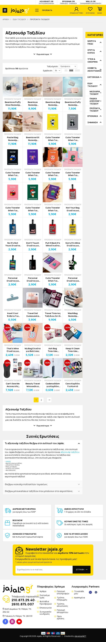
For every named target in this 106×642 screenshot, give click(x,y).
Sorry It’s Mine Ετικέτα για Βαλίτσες (72, 244)
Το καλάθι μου (79, 592)
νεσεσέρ (8, 461)
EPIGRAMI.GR (68, 2)
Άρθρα (43, 591)
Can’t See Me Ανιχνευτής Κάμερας (13, 385)
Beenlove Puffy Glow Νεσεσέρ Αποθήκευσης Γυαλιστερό (13, 103)
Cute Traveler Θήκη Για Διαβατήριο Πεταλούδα (32, 174)
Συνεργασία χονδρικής (45, 613)
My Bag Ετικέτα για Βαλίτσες (33, 350)
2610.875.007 (23, 604)
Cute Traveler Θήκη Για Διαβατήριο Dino (72, 174)
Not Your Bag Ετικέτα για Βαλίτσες (73, 209)
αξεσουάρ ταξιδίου (70, 452)
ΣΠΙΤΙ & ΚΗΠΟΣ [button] (91, 51)
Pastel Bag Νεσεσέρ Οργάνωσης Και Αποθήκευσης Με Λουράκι (13, 138)
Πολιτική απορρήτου (62, 611)
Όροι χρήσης (60, 617)
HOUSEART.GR (46, 2)
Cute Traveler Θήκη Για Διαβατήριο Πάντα (72, 138)
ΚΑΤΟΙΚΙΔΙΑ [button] (93, 77)
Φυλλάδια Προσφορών (46, 602)
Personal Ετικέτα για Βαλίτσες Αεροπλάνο (33, 279)
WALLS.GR (90, 2)
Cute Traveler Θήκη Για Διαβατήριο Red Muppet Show (12, 209)
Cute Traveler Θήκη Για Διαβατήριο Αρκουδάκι (52, 279)
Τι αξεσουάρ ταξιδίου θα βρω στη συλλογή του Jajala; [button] (34, 443)
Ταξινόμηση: (52, 66)
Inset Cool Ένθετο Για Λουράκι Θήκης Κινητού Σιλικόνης (13, 314)
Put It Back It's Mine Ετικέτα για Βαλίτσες (52, 244)
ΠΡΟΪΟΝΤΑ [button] (47, 10)
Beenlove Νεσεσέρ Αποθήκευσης (32, 103)
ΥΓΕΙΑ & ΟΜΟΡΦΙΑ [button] (93, 60)
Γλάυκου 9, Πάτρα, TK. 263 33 (18, 616)
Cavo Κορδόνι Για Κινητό (72, 385)
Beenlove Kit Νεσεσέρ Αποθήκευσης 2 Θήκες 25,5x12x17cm (32, 138)
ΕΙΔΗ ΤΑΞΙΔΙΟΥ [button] (93, 85)
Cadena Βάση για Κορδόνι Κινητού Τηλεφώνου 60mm (53, 385)
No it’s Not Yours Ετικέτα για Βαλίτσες (12, 244)
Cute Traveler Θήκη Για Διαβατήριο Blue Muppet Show (12, 174)
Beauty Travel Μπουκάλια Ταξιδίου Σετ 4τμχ (33, 385)
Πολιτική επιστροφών (63, 592)
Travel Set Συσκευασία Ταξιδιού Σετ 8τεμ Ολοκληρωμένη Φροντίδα (33, 314)
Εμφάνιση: (48, 70)
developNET (80, 636)
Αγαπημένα (79, 597)
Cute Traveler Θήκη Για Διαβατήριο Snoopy (52, 138)
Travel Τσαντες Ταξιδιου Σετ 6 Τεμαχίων (53, 314)
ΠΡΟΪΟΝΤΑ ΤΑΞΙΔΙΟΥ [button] (95, 109)
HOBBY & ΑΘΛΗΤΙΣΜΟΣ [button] (94, 69)
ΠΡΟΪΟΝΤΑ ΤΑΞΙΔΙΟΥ (12, 99)
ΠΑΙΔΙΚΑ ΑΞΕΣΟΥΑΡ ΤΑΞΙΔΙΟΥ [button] (95, 101)
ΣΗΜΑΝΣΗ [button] (93, 122)
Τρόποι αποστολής (62, 605)
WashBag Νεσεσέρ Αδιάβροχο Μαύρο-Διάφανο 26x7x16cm (73, 314)
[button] (99, 10)
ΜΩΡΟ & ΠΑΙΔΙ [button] (92, 42)
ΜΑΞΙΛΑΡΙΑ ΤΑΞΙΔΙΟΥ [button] (95, 92)
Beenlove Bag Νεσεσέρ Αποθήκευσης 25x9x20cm (52, 103)
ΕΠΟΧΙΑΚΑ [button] (93, 116)
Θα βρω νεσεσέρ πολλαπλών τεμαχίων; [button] (26, 484)
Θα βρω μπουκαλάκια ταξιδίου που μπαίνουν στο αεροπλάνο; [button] (39, 491)
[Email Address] (44, 569)
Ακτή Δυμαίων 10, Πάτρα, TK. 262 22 (17, 610)
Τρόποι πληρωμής (62, 598)
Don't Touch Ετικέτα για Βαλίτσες (32, 244)
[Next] (49, 399)
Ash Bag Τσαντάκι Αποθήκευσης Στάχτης (52, 350)
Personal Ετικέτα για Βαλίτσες (13, 279)
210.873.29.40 (23, 600)
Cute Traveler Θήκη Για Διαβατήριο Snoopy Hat (32, 209)
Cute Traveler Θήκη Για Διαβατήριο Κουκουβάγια (52, 174)
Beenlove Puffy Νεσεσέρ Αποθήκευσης (73, 103)
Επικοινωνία (45, 607)
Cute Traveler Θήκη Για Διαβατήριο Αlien (52, 209)
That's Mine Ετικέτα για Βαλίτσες (12, 350)
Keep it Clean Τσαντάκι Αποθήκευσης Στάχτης (72, 350)
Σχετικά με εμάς (45, 596)
